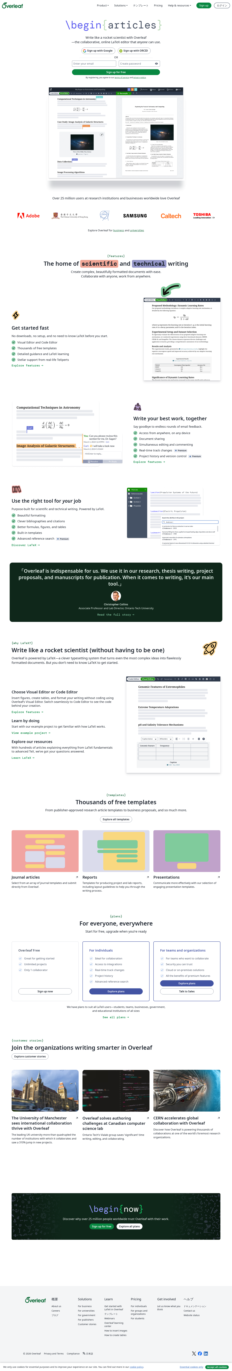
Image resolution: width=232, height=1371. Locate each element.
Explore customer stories (30, 1056)
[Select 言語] (87, 1354)
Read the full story (116, 615)
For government (86, 1315)
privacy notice (139, 77)
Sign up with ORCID (133, 51)
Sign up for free (101, 1226)
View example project (31, 733)
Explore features (28, 365)
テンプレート (111, 1313)
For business (85, 1306)
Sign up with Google (97, 51)
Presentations (186, 877)
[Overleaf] (12, 5)
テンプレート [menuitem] (141, 5)
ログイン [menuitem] (222, 5)
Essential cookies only (191, 1366)
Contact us (189, 1310)
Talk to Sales (187, 991)
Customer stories (87, 1324)
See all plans (116, 1017)
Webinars (109, 1318)
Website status (192, 1315)
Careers (56, 1310)
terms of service (122, 77)
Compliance (73, 1353)
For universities (86, 1310)
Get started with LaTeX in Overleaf (113, 1308)
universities (137, 230)
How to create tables (115, 1335)
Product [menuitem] (102, 5)
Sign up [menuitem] (203, 5)
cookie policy (136, 1366)
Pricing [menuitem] (158, 5)
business (118, 230)
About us (56, 1306)
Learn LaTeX (23, 758)
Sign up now (45, 991)
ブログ (55, 1315)
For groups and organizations (139, 1312)
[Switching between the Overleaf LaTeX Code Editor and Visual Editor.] (182, 339)
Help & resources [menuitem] (178, 5)
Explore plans (116, 991)
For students (137, 1318)
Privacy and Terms (54, 1353)
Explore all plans (129, 1226)
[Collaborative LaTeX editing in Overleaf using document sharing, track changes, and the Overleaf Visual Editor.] (116, 134)
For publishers (86, 1319)
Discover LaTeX (26, 545)
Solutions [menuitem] (120, 5)
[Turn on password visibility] (156, 64)
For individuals (139, 1306)
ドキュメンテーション (195, 1306)
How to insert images (115, 1330)
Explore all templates (116, 819)
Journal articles (45, 877)
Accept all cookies (217, 1367)
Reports (116, 877)
